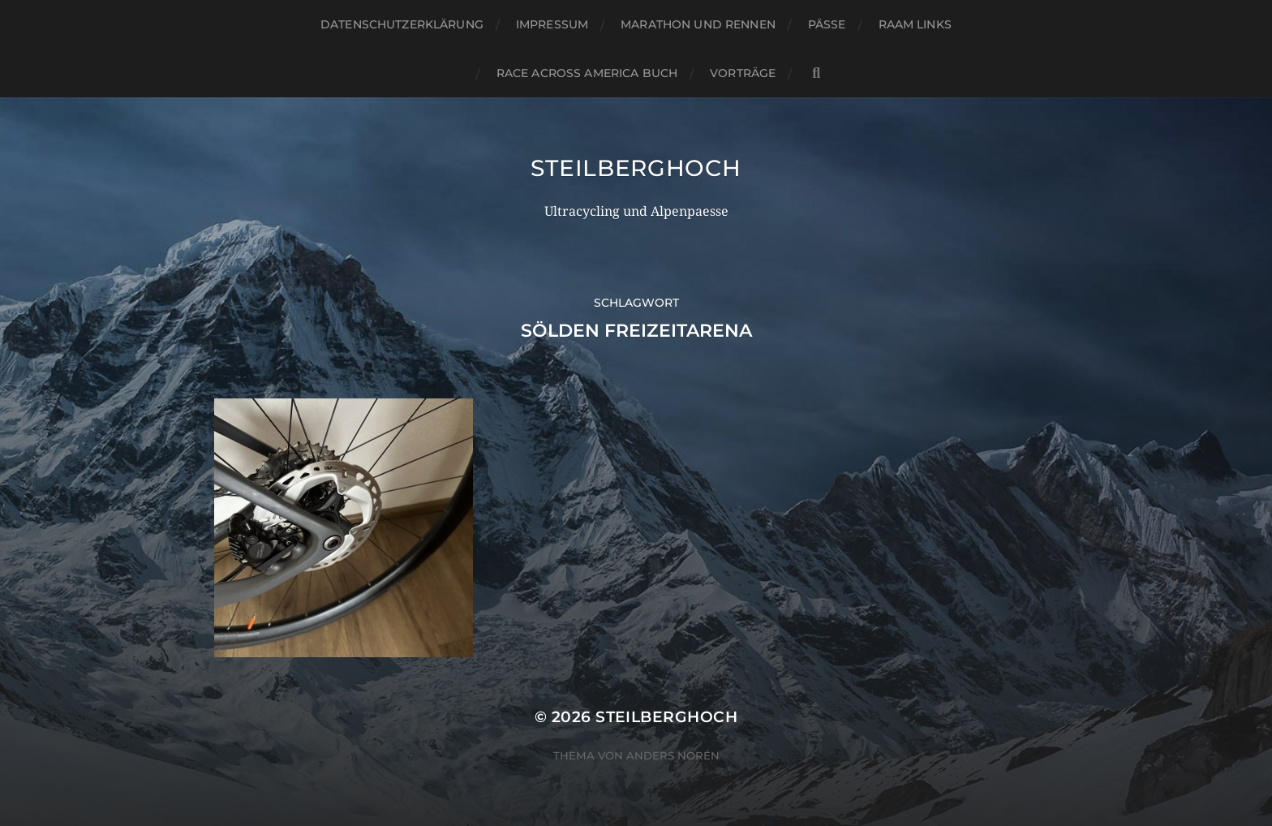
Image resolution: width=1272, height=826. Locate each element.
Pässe (827, 24)
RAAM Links (915, 24)
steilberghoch (636, 168)
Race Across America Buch (586, 73)
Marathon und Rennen (698, 24)
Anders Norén (673, 755)
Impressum (552, 24)
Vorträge (743, 73)
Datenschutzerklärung (401, 24)
